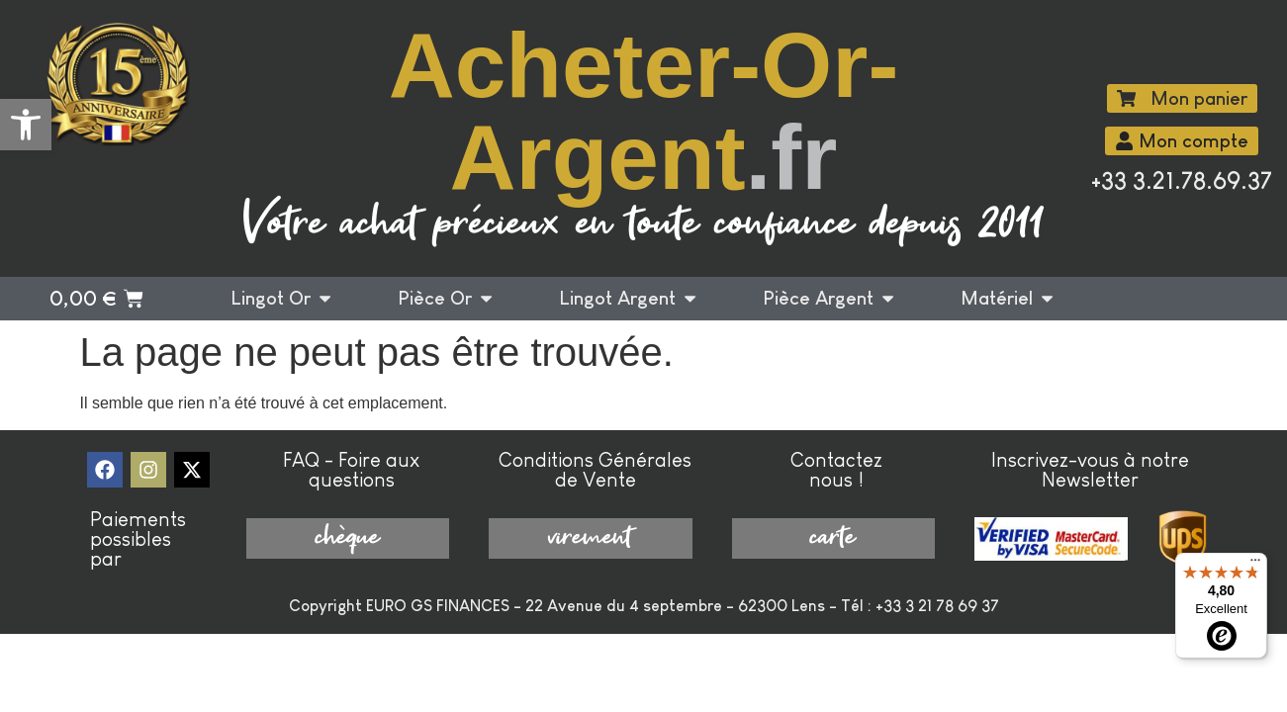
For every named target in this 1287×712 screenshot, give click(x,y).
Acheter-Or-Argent (644, 111)
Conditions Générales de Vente (595, 469)
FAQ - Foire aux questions (351, 469)
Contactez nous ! (836, 469)
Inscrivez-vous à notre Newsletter (1090, 469)
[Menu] (1255, 565)
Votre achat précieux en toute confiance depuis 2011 (643, 225)
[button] (25, 124)
